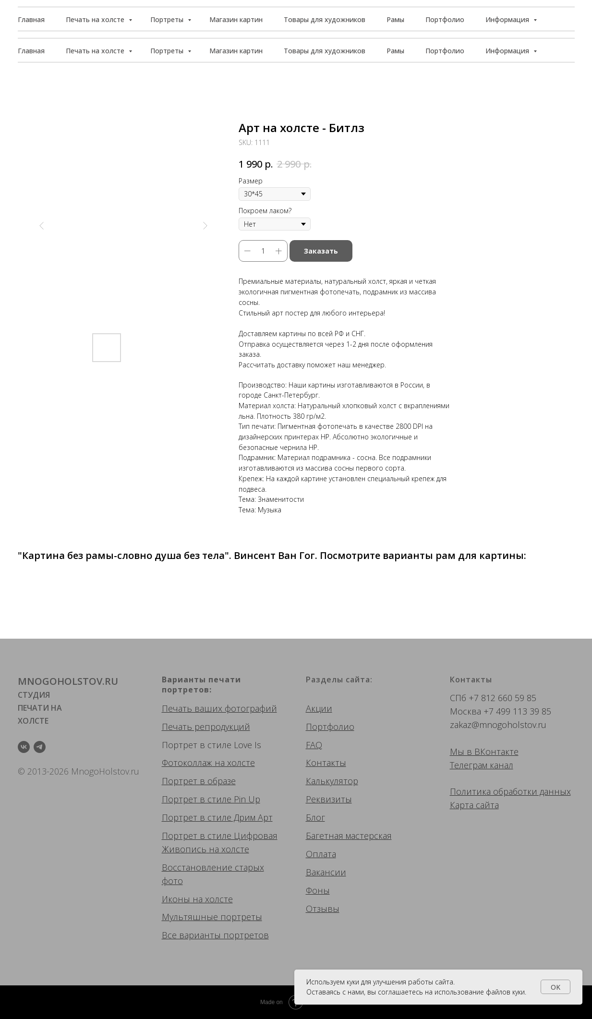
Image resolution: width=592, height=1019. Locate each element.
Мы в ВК (467, 751)
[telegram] (40, 747)
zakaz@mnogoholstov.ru (498, 724)
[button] (531, 19)
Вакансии (326, 872)
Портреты (167, 50)
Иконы (176, 899)
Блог (315, 817)
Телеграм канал (481, 765)
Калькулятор (332, 781)
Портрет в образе (199, 781)
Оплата (321, 854)
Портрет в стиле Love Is (211, 745)
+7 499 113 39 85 (517, 711)
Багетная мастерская (349, 835)
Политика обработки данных (510, 791)
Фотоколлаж (187, 762)
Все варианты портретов (215, 935)
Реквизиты (329, 799)
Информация (508, 50)
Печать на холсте (96, 50)
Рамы (395, 50)
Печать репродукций (206, 726)
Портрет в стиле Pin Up (211, 799)
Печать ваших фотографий (219, 708)
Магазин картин (236, 50)
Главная (31, 50)
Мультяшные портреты (212, 916)
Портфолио (444, 50)
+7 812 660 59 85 (502, 698)
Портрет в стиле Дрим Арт (217, 817)
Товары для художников (324, 50)
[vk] (24, 747)
